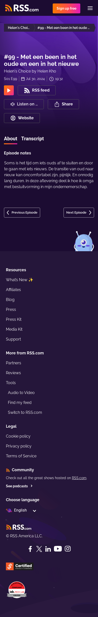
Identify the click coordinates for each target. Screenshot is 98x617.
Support (13, 339)
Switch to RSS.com (25, 412)
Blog (10, 299)
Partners (13, 363)
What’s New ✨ (19, 279)
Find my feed (20, 402)
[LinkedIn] (48, 549)
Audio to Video (21, 392)
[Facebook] (30, 549)
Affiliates (13, 289)
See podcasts (19, 486)
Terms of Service (21, 456)
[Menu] (90, 8)
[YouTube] (58, 549)
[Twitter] (39, 549)
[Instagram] (68, 549)
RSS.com (79, 478)
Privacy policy (19, 446)
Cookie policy (18, 436)
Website (22, 118)
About (10, 139)
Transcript (32, 139)
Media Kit (14, 329)
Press (11, 309)
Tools (11, 382)
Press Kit (13, 319)
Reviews (13, 372)
